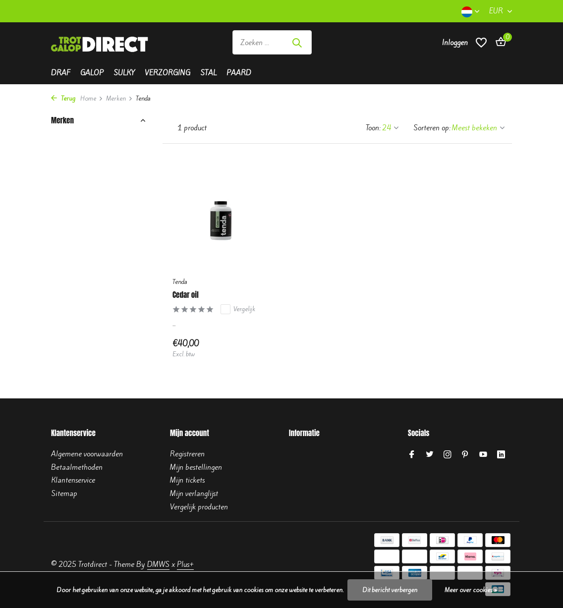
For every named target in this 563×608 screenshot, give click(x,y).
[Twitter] (430, 454)
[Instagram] (447, 454)
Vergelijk (238, 309)
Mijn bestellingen (196, 467)
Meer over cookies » (471, 590)
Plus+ (185, 564)
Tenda (179, 281)
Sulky (124, 73)
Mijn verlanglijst (194, 493)
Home (91, 98)
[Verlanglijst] (481, 42)
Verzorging (167, 73)
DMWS (158, 564)
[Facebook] (412, 454)
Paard (238, 73)
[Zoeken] (272, 42)
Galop (92, 73)
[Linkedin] (501, 454)
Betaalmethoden (77, 467)
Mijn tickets (187, 480)
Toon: (373, 128)
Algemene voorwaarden (87, 454)
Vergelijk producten (199, 507)
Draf (60, 73)
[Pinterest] (465, 454)
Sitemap (64, 493)
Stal (208, 73)
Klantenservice (73, 480)
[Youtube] (483, 454)
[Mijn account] (455, 43)
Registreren (187, 454)
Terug (63, 98)
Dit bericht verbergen (389, 590)
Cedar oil (185, 295)
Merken (119, 98)
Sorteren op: (431, 128)
